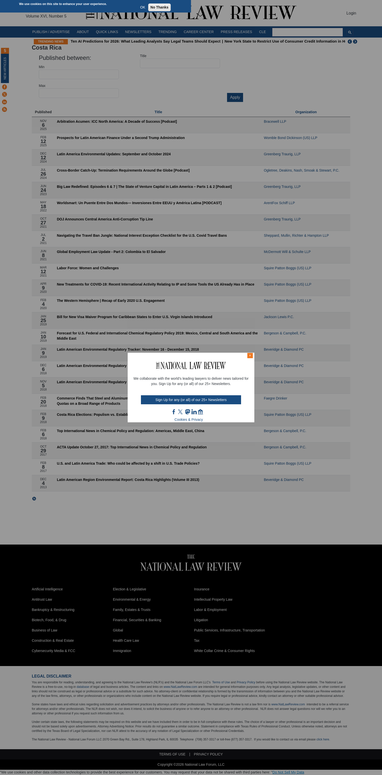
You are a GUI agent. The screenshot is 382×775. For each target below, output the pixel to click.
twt (181, 412)
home (200, 411)
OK (142, 7)
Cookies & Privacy (188, 420)
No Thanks (159, 7)
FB (174, 411)
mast (187, 411)
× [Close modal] (250, 355)
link (194, 411)
